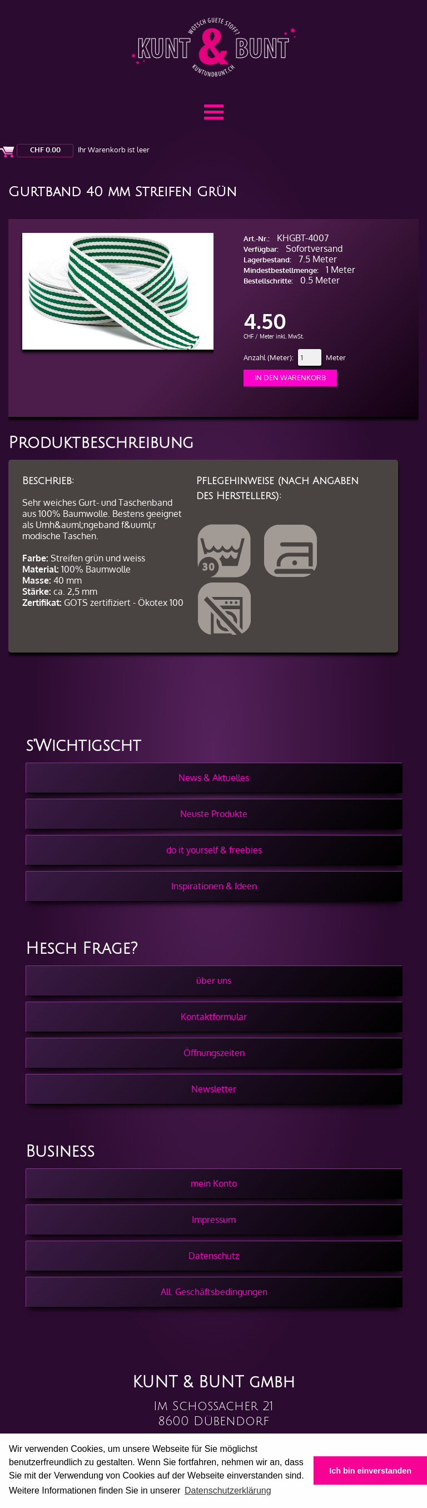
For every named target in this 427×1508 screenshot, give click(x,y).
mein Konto (214, 1183)
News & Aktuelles (213, 777)
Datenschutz (213, 1255)
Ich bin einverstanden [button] (370, 1470)
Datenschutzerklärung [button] (228, 1490)
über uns (213, 980)
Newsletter (213, 1088)
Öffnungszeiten (214, 1052)
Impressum (214, 1219)
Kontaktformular (214, 1016)
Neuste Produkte (213, 813)
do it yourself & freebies (214, 849)
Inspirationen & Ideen (214, 886)
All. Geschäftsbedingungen (214, 1291)
